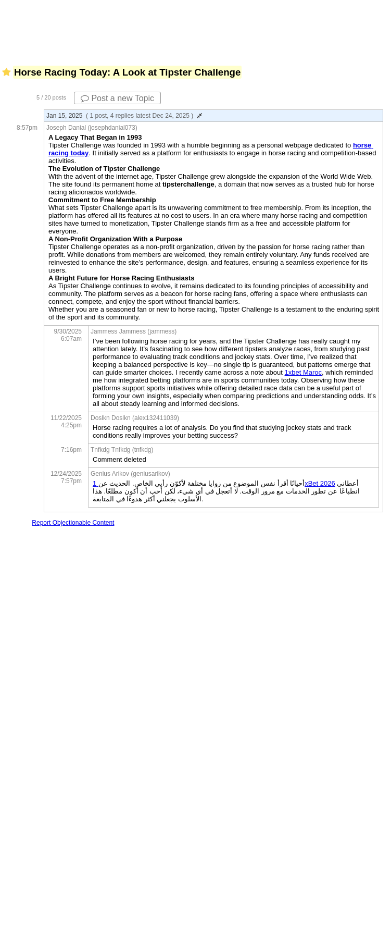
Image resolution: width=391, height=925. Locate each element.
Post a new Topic (117, 98)
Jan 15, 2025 (124, 115)
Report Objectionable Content (73, 522)
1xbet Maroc (303, 372)
